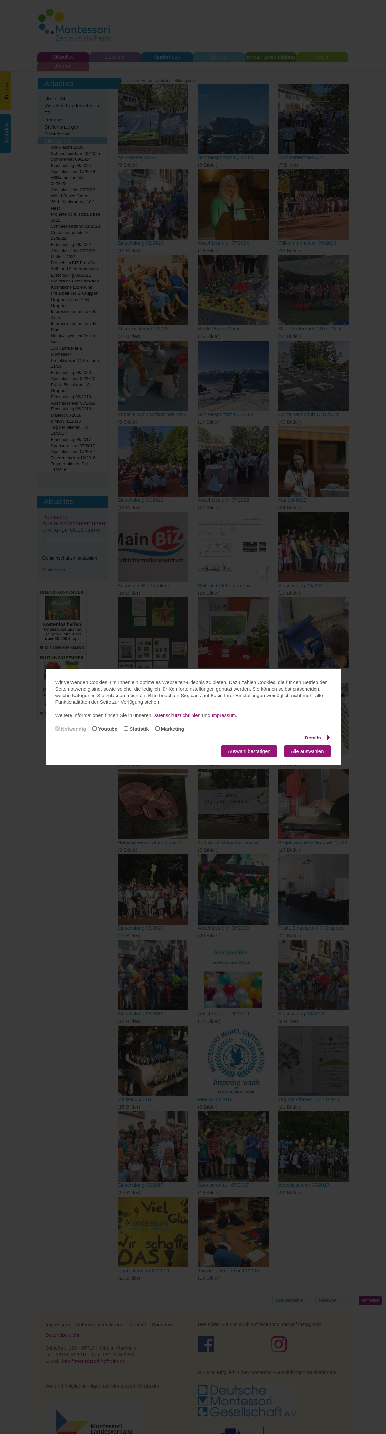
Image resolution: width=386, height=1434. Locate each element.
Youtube (104, 729)
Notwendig (70, 729)
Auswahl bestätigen (249, 751)
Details (317, 737)
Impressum (224, 715)
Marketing (169, 729)
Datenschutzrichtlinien (176, 715)
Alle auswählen (307, 751)
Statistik (136, 729)
